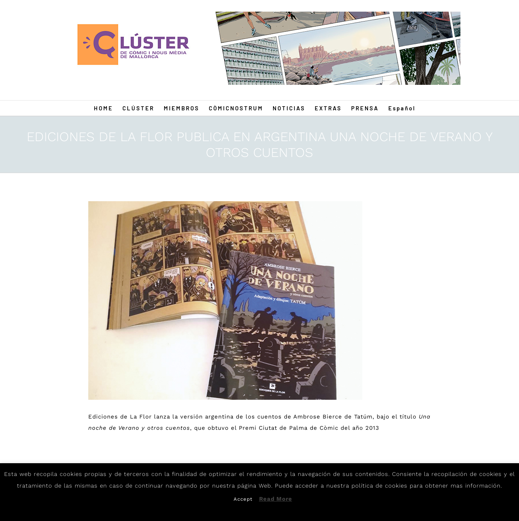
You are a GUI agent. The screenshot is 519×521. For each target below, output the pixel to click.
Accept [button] (243, 499)
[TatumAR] (225, 300)
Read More (275, 498)
